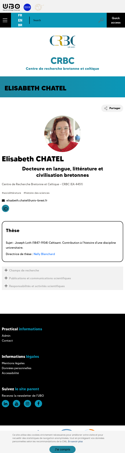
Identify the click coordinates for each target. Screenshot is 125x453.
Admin (6, 335)
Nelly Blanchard (44, 254)
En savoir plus (75, 441)
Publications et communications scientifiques (36, 278)
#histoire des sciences (36, 193)
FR (20, 15)
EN (20, 20)
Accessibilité (10, 373)
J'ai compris (62, 449)
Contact (7, 340)
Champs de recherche (20, 270)
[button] (5, 20)
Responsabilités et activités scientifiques (33, 286)
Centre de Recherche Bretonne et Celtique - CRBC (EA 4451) (42, 184)
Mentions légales (13, 363)
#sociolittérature (12, 193)
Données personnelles (16, 368)
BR (20, 25)
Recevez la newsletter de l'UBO (23, 395)
